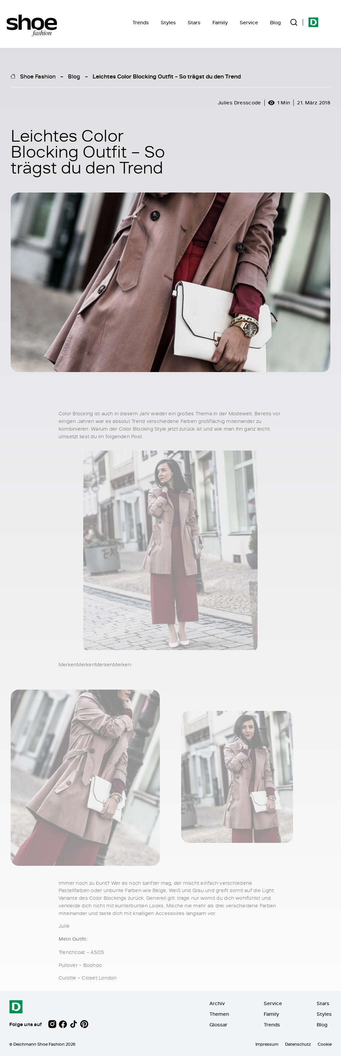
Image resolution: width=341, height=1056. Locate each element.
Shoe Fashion (38, 76)
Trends (141, 22)
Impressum (266, 1044)
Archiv (217, 1003)
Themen (219, 1013)
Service (249, 22)
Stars (194, 22)
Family (220, 22)
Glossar (218, 1024)
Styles (168, 22)
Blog (275, 22)
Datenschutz (298, 1044)
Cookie (325, 1044)
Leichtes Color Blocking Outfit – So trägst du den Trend (167, 76)
